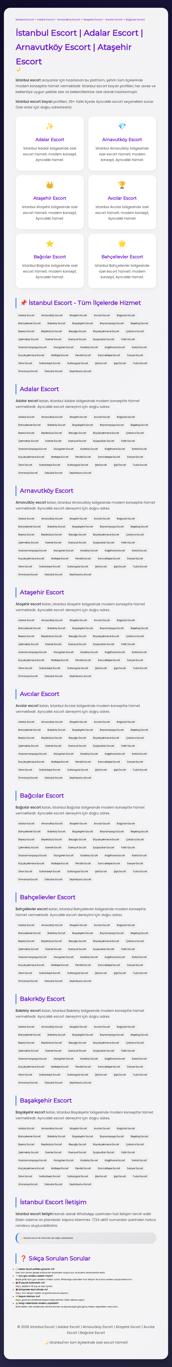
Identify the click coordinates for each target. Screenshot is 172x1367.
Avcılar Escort (114, 19)
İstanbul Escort (25, 19)
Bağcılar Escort (135, 19)
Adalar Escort (45, 19)
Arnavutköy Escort (68, 19)
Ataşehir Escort (92, 19)
